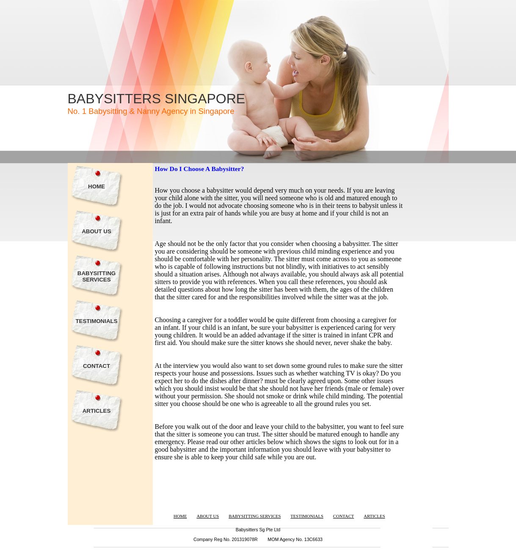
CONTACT (96, 366)
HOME (96, 186)
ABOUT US (96, 231)
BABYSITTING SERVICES (96, 276)
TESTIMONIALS (96, 321)
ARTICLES (97, 411)
